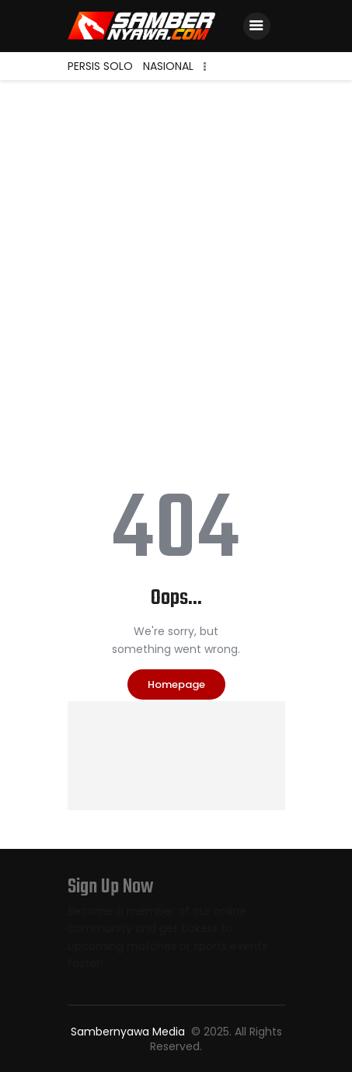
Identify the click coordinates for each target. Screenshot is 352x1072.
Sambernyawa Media (129, 1031)
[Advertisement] (176, 264)
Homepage (176, 684)
